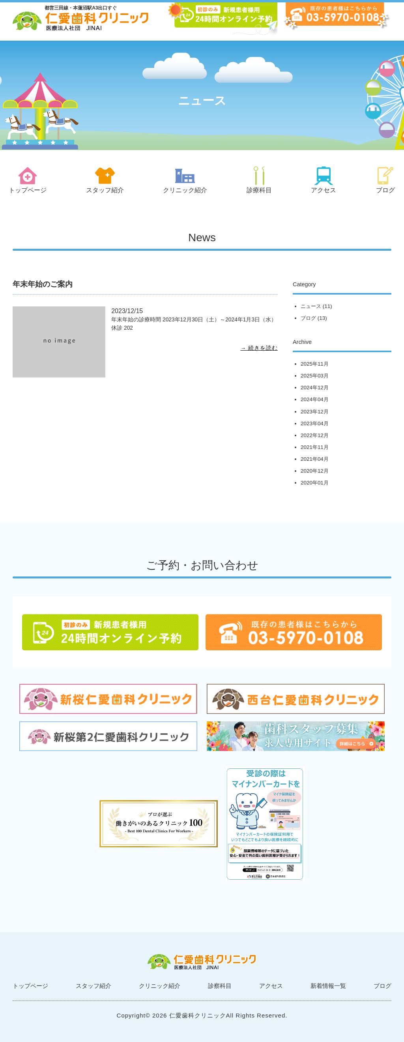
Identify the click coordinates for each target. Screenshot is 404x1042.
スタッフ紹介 (93, 985)
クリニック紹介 (159, 985)
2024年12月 (315, 388)
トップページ (30, 985)
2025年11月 (315, 364)
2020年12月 (315, 471)
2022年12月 (315, 435)
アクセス (271, 985)
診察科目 (220, 985)
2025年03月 (315, 376)
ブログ (308, 318)
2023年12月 (315, 412)
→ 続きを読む (259, 348)
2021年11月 (315, 447)
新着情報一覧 (328, 985)
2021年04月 (315, 459)
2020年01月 (315, 483)
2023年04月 (315, 423)
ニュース (311, 306)
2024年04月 (315, 399)
